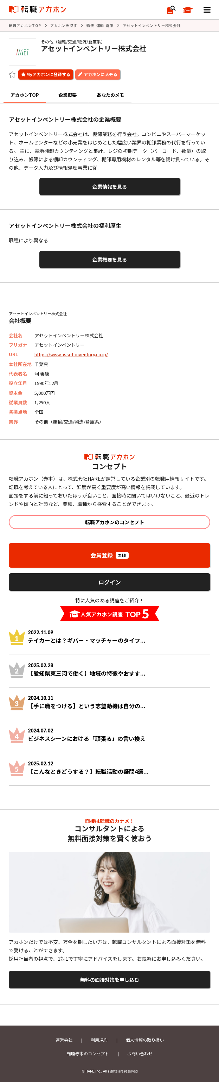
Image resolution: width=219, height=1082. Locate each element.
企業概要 (67, 95)
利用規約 (99, 1040)
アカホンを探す (63, 25)
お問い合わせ (140, 1053)
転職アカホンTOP (25, 25)
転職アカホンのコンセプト (114, 522)
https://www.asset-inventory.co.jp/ (71, 354)
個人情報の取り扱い (145, 1040)
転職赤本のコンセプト (88, 1053)
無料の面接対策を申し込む (109, 979)
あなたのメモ (110, 95)
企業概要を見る (109, 259)
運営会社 (64, 1040)
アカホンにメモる (100, 74)
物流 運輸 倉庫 (100, 25)
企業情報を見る (109, 186)
